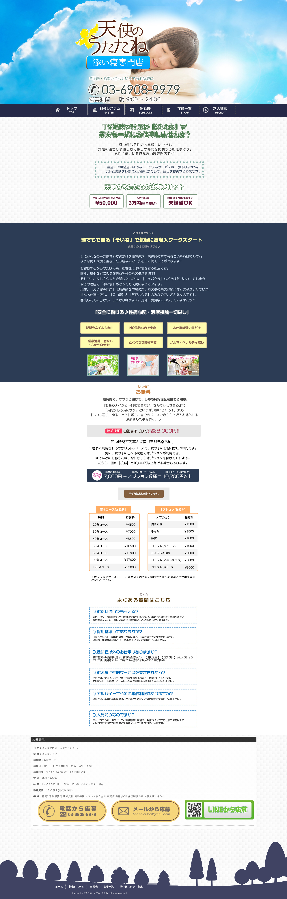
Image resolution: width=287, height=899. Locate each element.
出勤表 (143, 109)
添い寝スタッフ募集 (217, 109)
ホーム (68, 109)
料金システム (105, 109)
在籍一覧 (180, 109)
